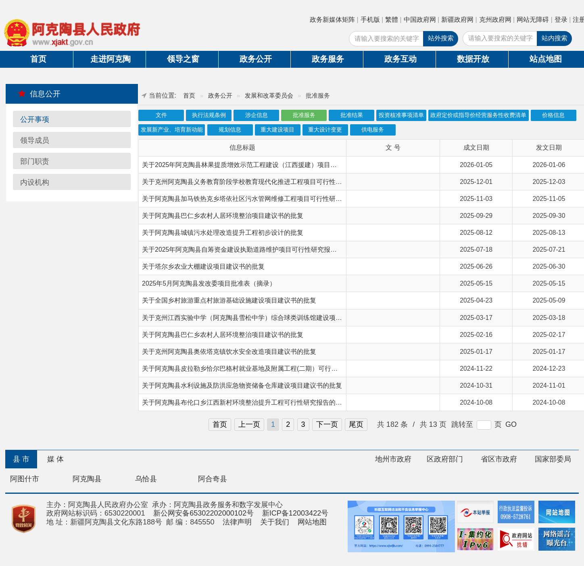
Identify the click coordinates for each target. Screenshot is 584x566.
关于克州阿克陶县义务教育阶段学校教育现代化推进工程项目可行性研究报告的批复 (261, 181)
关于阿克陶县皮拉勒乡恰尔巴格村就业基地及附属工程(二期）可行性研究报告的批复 (262, 368)
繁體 (391, 19)
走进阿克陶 (110, 58)
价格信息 (553, 115)
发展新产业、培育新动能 (172, 130)
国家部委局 (553, 459)
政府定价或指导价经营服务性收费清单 (478, 115)
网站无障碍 (533, 19)
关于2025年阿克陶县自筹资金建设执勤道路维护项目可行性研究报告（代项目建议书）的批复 (275, 249)
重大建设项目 (277, 130)
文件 (161, 115)
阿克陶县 (87, 479)
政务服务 (328, 58)
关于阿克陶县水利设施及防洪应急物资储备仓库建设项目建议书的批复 (242, 385)
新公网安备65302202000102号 (203, 513)
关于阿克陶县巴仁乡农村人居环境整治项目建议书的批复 (222, 215)
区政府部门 (445, 459)
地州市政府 (393, 459)
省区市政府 (499, 459)
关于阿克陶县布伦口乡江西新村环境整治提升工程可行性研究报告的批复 (245, 402)
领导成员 (34, 140)
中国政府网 (420, 19)
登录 (561, 19)
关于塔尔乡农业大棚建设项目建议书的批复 (203, 266)
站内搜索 (554, 38)
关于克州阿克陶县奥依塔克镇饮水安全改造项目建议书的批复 (229, 351)
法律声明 (237, 522)
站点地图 (546, 58)
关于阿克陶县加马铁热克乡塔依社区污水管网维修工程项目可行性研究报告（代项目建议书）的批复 (284, 198)
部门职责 (34, 161)
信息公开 (39, 93)
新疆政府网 (457, 19)
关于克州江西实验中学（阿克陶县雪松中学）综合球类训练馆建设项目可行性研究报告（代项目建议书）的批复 (300, 317)
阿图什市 (24, 479)
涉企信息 (256, 115)
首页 (38, 58)
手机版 (370, 19)
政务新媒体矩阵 (332, 19)
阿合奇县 (212, 479)
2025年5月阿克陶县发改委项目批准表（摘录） (209, 283)
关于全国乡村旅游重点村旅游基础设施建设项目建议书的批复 (229, 300)
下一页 (327, 424)
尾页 (356, 424)
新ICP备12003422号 (295, 513)
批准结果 (351, 115)
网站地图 (312, 522)
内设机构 (34, 182)
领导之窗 (183, 58)
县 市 (21, 459)
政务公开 (256, 58)
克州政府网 (495, 19)
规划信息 (230, 130)
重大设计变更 (325, 130)
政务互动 (400, 58)
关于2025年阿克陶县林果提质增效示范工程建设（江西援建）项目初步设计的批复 (258, 164)
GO (511, 424)
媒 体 (55, 459)
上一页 (249, 424)
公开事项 (34, 119)
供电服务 (372, 130)
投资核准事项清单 (401, 115)
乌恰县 (146, 479)
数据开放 (473, 58)
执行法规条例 (209, 115)
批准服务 (304, 115)
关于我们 (274, 522)
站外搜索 (441, 38)
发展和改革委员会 (269, 95)
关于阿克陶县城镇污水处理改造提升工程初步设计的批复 (222, 232)
